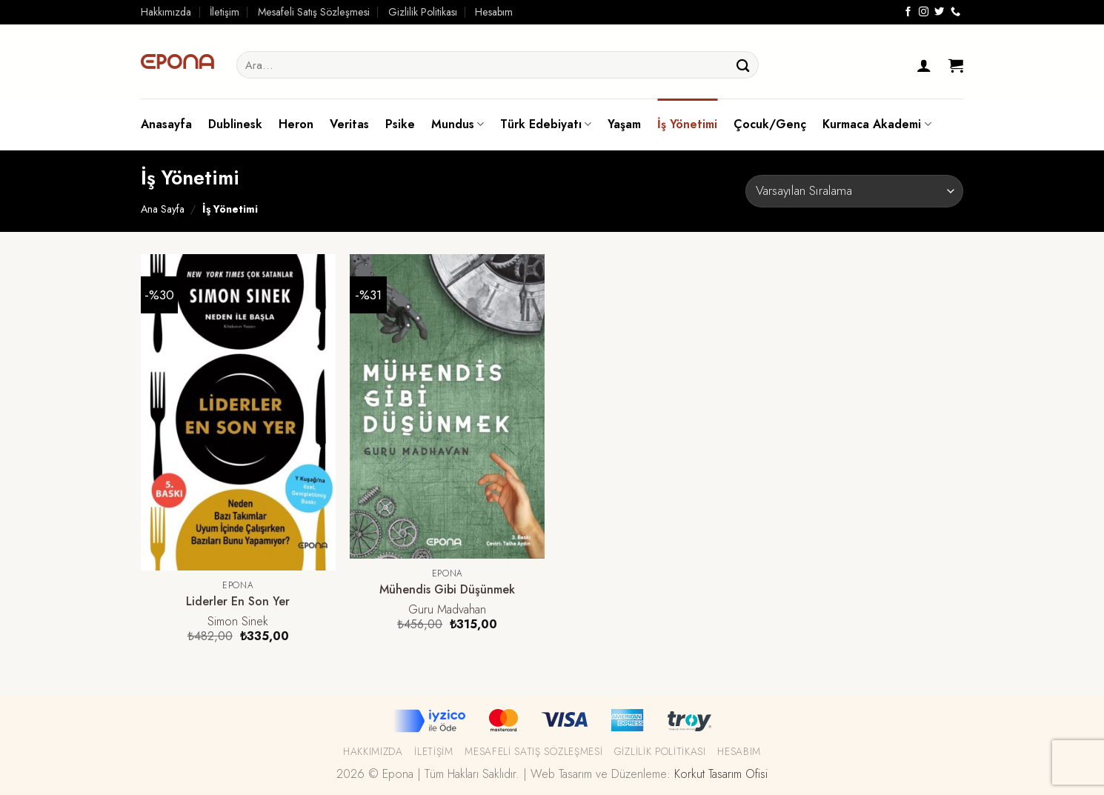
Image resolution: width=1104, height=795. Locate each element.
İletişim (224, 11)
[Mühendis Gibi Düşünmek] (447, 406)
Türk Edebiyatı (545, 124)
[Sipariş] (854, 191)
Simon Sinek (237, 622)
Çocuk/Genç (770, 124)
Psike (400, 124)
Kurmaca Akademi (876, 124)
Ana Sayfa (162, 209)
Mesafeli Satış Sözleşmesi (314, 11)
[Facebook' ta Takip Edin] (908, 12)
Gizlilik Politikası (422, 11)
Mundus (457, 124)
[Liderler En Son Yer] (238, 412)
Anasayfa (166, 124)
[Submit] (743, 65)
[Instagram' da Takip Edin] (923, 12)
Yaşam (624, 124)
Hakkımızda (166, 11)
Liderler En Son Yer (238, 602)
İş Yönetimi (687, 124)
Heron (296, 124)
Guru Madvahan (447, 610)
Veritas (349, 124)
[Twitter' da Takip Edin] (939, 12)
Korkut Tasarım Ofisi (721, 773)
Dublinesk (235, 124)
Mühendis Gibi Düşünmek (447, 590)
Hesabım (494, 11)
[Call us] (955, 12)
